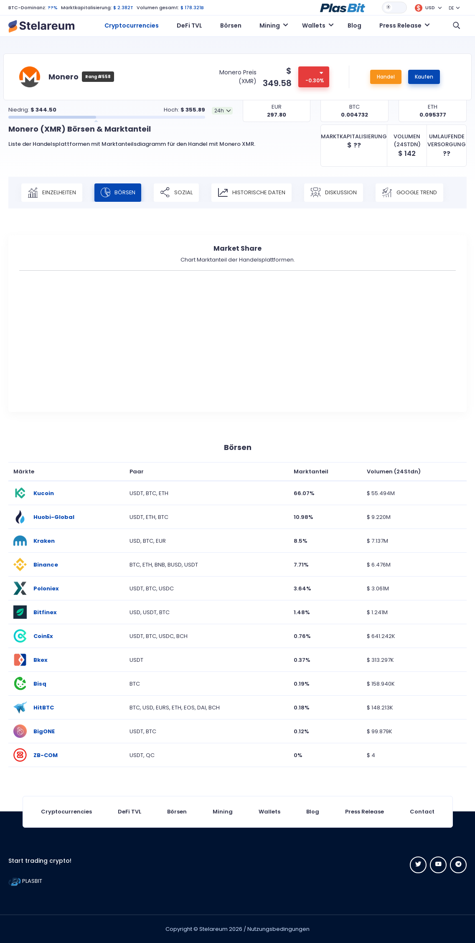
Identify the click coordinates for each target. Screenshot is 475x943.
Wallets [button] (313, 25)
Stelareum (213, 929)
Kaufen (424, 76)
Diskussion (335, 192)
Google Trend (410, 192)
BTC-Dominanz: (27, 7)
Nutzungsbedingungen (278, 929)
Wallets (269, 812)
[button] (342, 7)
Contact (422, 812)
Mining (223, 812)
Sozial (177, 192)
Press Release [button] (400, 25)
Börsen (230, 25)
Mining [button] (269, 25)
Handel (386, 76)
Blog (354, 25)
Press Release (364, 812)
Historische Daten (253, 192)
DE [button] (451, 8)
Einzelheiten (52, 192)
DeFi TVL (189, 25)
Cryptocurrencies (131, 25)
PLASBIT (25, 881)
